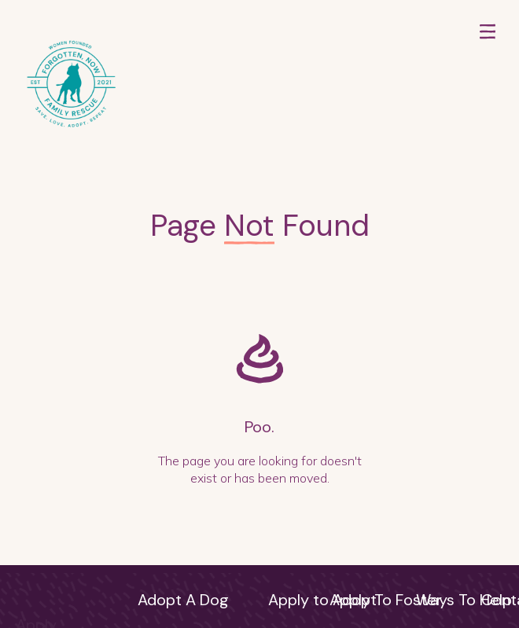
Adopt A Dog (183, 599)
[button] (487, 85)
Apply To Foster (385, 599)
